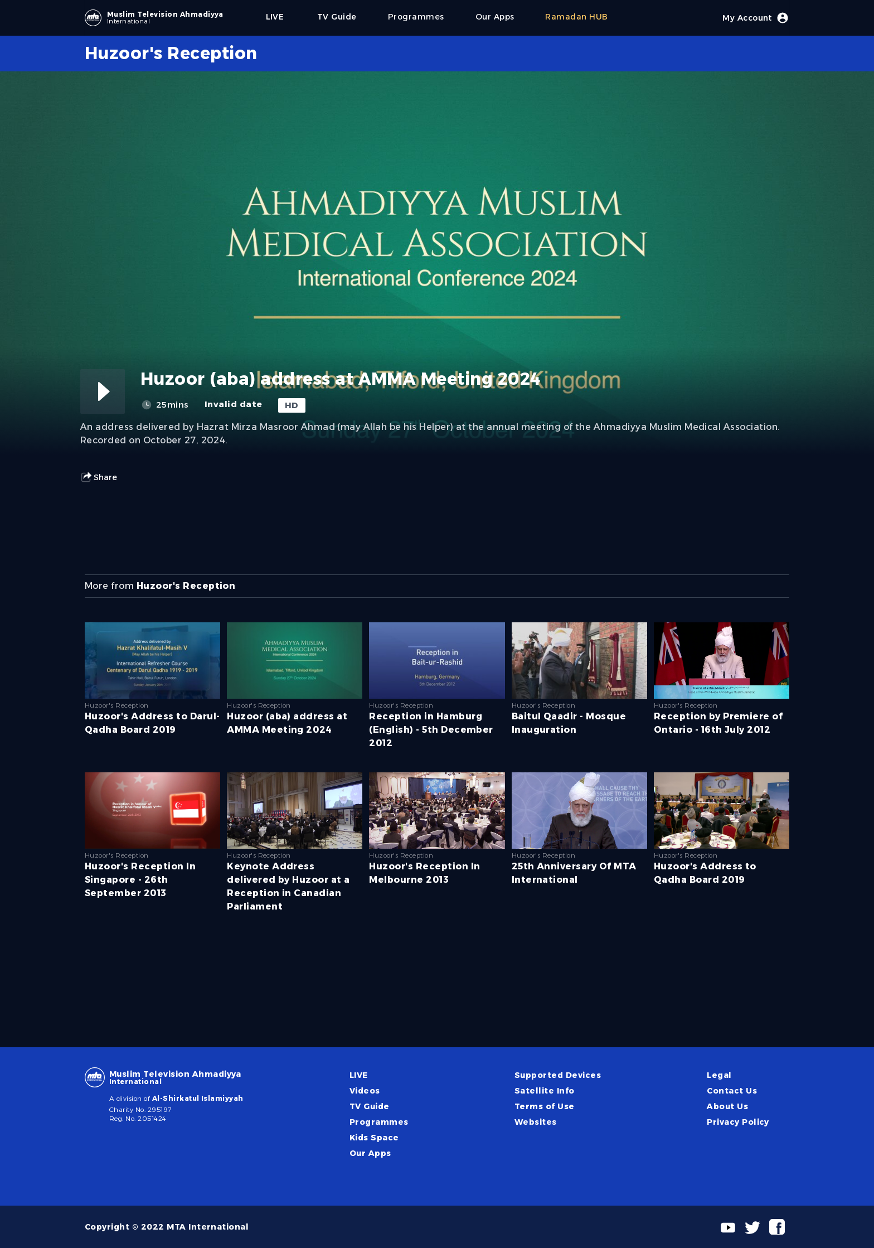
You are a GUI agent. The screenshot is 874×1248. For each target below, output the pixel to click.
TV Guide (369, 1106)
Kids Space (374, 1138)
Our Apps (370, 1153)
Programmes (379, 1122)
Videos (364, 1091)
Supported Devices (557, 1075)
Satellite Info (544, 1091)
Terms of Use (544, 1106)
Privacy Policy (738, 1122)
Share (98, 477)
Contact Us (732, 1091)
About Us (727, 1106)
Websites (535, 1122)
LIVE (358, 1075)
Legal (719, 1075)
